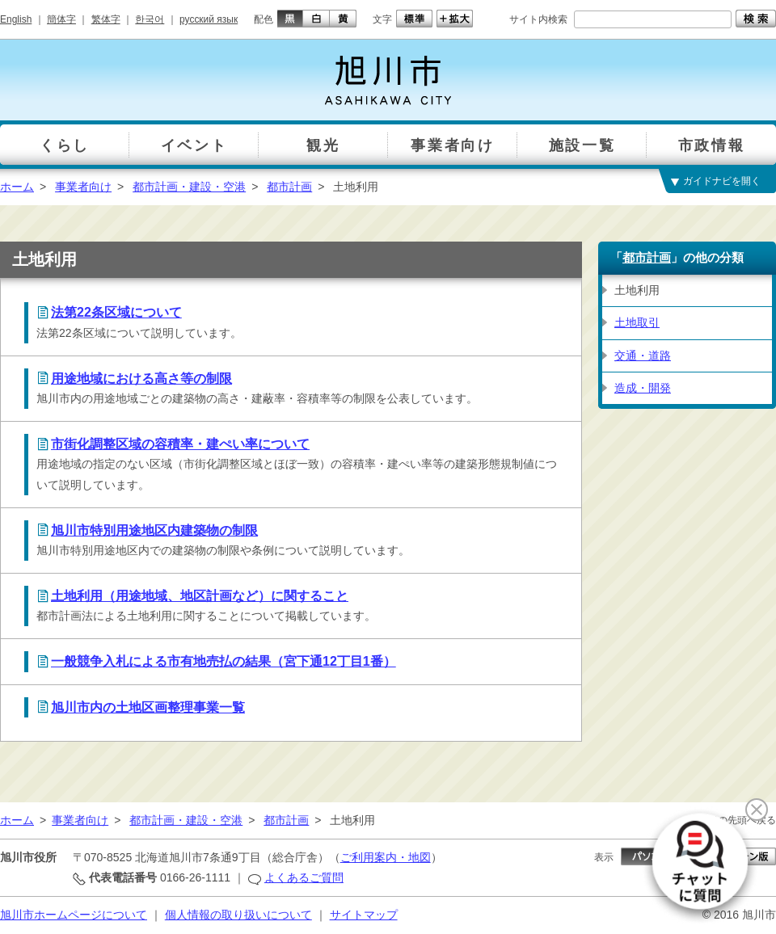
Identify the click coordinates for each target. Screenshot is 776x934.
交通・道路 (642, 355)
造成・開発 (642, 387)
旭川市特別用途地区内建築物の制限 (154, 530)
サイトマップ (364, 914)
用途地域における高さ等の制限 (141, 378)
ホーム (17, 186)
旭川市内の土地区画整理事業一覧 (148, 707)
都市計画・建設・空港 (189, 186)
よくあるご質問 (304, 877)
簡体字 (61, 19)
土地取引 (637, 322)
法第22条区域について (116, 312)
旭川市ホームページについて (73, 914)
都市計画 (289, 186)
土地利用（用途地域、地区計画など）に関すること (199, 596)
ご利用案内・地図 (385, 857)
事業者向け (83, 186)
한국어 (149, 19)
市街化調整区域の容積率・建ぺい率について (180, 444)
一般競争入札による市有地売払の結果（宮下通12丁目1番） (223, 661)
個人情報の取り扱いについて (238, 914)
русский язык (208, 19)
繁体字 (105, 19)
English (16, 19)
